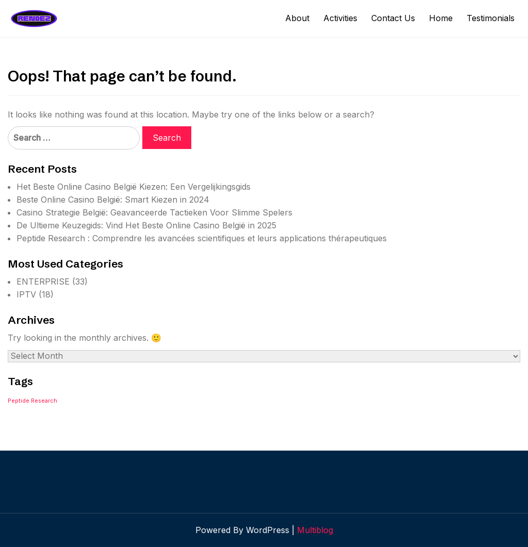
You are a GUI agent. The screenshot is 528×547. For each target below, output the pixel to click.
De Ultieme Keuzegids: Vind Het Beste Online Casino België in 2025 (146, 225)
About (297, 18)
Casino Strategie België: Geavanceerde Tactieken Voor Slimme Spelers (154, 212)
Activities (340, 18)
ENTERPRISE (43, 281)
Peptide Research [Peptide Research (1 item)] (32, 400)
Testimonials (491, 18)
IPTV (26, 294)
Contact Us (393, 18)
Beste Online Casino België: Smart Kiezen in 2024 (112, 199)
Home (441, 18)
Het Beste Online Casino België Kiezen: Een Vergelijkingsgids (133, 186)
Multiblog (315, 530)
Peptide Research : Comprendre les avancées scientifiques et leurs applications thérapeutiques (201, 238)
